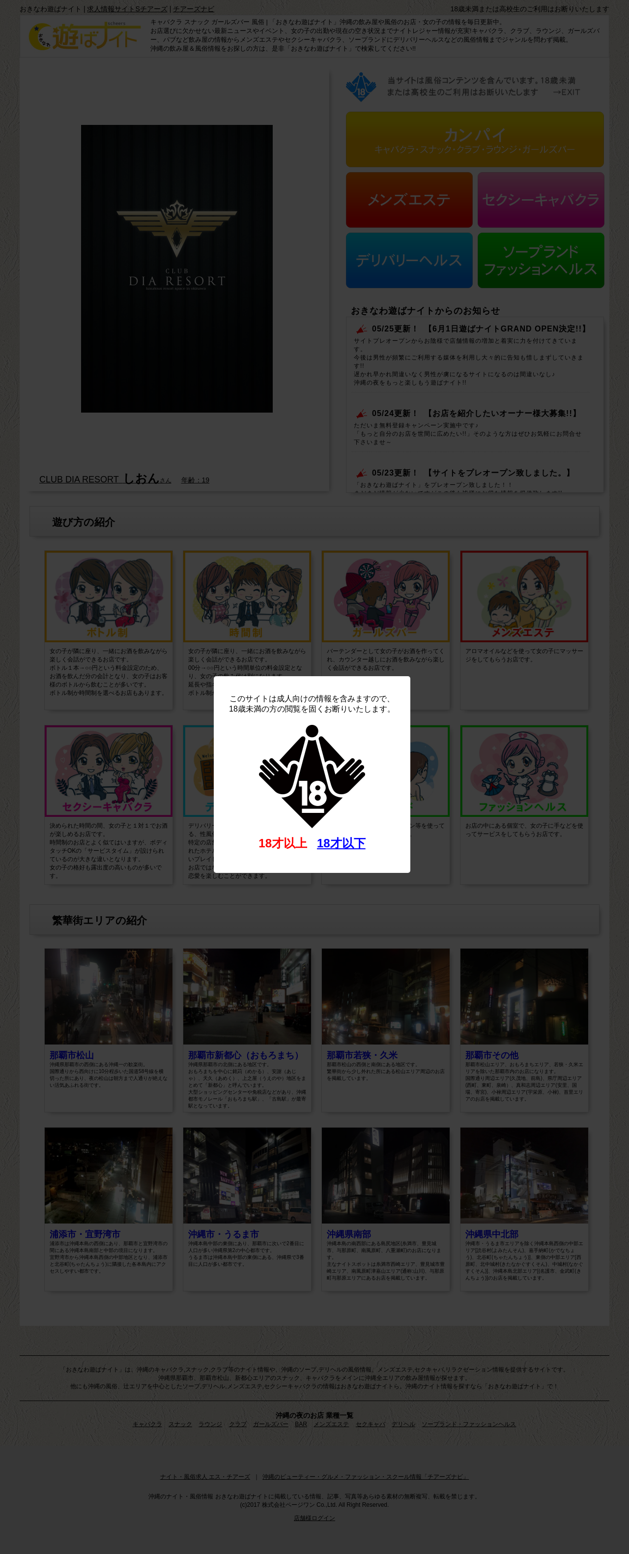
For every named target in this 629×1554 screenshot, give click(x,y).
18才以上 (282, 843)
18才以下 (341, 843)
